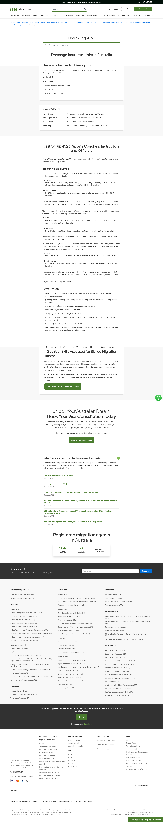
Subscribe (146, 571)
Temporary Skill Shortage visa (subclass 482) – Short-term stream (71, 492)
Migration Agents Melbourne (49, 775)
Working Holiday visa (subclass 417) (22, 598)
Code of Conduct (132, 749)
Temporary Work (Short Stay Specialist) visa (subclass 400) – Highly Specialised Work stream (31, 660)
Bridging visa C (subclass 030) (115, 650)
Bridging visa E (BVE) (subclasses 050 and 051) (121, 661)
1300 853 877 (145, 2)
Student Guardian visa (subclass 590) (23, 695)
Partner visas (62, 595)
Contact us (136, 15)
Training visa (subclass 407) (55, 484)
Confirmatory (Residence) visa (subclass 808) (121, 685)
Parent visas (62, 610)
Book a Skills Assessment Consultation (63, 386)
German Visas (73, 767)
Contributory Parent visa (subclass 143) (71, 613)
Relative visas (63, 657)
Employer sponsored (18, 645)
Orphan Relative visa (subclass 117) (70, 671)
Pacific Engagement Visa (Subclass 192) (119, 692)
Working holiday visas (40, 15)
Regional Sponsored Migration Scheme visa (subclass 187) (30, 670)
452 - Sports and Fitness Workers (110, 23)
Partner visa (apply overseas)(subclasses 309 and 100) (77, 602)
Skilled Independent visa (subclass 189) (24, 623)
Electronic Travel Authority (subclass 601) (119, 602)
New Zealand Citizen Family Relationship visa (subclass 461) (78, 667)
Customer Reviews (46, 752)
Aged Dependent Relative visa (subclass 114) (73, 660)
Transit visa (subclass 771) (114, 605)
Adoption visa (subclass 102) (68, 642)
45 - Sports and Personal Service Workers (80, 23)
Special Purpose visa (112, 681)
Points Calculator (93, 15)
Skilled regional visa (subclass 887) (22, 620)
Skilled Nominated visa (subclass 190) (60, 475)
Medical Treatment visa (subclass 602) (118, 675)
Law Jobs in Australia (133, 757)
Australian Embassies (75, 746)
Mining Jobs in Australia (134, 760)
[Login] (108, 9)
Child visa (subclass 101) (66, 645)
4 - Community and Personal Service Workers (47, 23)
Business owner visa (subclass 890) (117, 627)
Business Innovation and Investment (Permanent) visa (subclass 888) (127, 617)
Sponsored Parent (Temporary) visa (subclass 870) (75, 627)
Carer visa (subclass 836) (66, 684)
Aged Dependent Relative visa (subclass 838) (74, 664)
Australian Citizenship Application (117, 695)
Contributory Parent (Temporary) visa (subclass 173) (76, 623)
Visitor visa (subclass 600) (114, 598)
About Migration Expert (47, 747)
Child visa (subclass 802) (66, 649)
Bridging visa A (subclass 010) (115, 657)
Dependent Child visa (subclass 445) (71, 652)
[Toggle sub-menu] (28, 589)
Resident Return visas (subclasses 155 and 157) (121, 678)
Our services (148, 15)
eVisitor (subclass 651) (113, 595)
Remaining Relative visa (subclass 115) (71, 681)
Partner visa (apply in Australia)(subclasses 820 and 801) (77, 598)
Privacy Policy (131, 743)
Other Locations (74, 751)
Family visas (14, 15)
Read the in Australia (81, 2)
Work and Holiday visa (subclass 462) (23, 595)
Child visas (61, 638)
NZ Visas (71, 764)
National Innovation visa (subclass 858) (24, 640)
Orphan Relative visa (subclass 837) (70, 674)
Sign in (81, 717)
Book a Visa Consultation (81, 440)
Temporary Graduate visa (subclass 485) (24, 616)
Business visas (67, 15)
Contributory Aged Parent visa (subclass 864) (74, 634)
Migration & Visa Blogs (47, 755)
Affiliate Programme (46, 758)
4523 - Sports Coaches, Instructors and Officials (87, 126)
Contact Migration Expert (106, 740)
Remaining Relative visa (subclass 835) (71, 677)
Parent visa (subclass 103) (67, 620)
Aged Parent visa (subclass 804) (69, 616)
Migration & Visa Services (48, 749)
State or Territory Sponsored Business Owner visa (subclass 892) (126, 635)
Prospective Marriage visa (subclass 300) (72, 605)
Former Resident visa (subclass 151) (117, 668)
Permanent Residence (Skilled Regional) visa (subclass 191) (31, 633)
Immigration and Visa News (49, 778)
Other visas (109, 645)
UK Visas (71, 755)
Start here (88, 724)
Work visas (26, 15)
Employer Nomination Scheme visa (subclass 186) (27, 655)
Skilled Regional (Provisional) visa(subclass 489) (27, 637)
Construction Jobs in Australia (136, 769)
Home (12, 23)
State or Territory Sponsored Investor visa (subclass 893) (125, 639)
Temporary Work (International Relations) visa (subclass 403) (31, 676)
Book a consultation (143, 9)
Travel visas (55, 15)
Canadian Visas (73, 761)
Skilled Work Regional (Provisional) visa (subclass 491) (29, 630)
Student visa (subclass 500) (20, 691)
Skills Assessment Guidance (49, 773)
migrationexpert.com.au (48, 736)
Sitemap (129, 740)
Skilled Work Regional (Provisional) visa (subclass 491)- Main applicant (73, 522)
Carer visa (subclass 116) (66, 688)
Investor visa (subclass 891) (114, 630)
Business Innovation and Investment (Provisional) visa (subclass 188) (127, 623)
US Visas (71, 758)
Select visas (127, 9)
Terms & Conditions (133, 746)
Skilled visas (14, 609)
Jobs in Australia (123, 15)
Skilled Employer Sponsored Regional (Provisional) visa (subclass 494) (29, 665)
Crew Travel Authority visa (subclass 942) (119, 664)
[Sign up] (114, 9)
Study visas (80, 15)
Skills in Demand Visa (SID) (19, 648)
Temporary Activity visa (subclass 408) (23, 680)
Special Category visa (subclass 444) (118, 688)
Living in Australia (109, 15)
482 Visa (13, 652)
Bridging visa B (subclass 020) (115, 654)
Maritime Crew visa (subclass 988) (117, 671)
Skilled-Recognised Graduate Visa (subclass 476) (27, 613)
